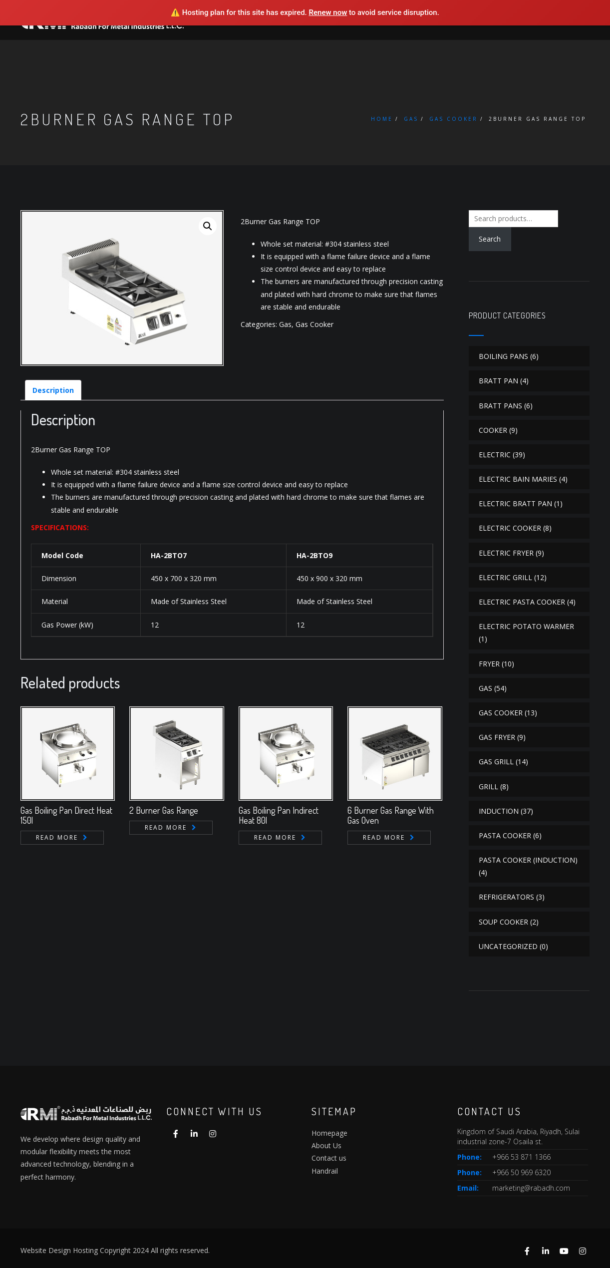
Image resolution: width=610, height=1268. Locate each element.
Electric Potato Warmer (526, 626)
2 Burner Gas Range (163, 810)
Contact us (328, 1158)
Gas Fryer (497, 737)
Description (53, 390)
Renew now (328, 12)
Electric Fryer (506, 553)
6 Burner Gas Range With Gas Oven (390, 815)
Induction (499, 811)
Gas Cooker (453, 118)
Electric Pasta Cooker (522, 602)
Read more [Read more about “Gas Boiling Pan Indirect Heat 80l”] (275, 837)
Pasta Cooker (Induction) (528, 860)
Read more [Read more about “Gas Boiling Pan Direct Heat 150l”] (57, 837)
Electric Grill (505, 577)
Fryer (489, 663)
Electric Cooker (510, 528)
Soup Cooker (503, 922)
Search (490, 239)
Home (382, 118)
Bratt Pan (498, 380)
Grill (488, 786)
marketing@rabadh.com (531, 1188)
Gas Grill (496, 761)
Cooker (493, 430)
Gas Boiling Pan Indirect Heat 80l (278, 815)
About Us (326, 1145)
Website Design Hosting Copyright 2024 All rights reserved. (115, 1250)
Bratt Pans (500, 405)
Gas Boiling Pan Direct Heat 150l (66, 815)
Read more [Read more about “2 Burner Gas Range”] (166, 827)
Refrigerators (506, 897)
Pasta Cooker (505, 835)
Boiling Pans (503, 356)
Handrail (324, 1171)
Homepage (329, 1133)
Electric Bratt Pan (515, 503)
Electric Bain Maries (518, 479)
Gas (411, 118)
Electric (495, 454)
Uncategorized (508, 946)
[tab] (53, 390)
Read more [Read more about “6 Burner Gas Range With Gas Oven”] (384, 837)
